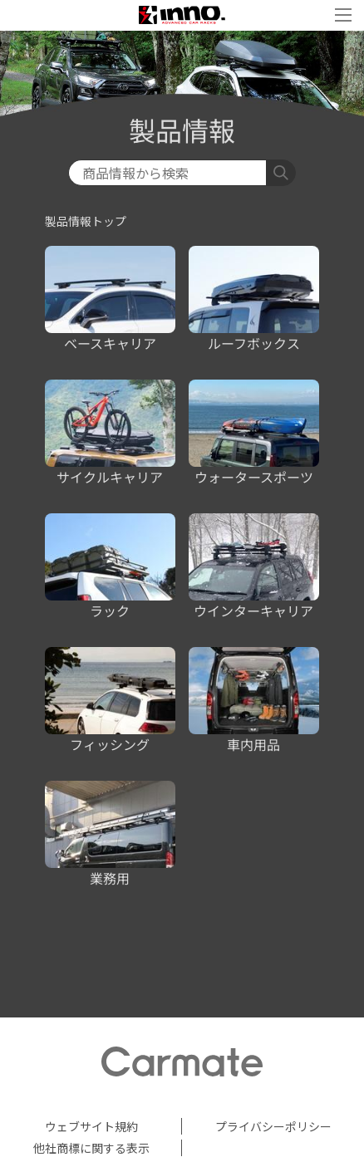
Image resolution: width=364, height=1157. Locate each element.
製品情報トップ (85, 221)
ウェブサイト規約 (91, 1126)
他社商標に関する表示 (91, 1148)
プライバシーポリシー (273, 1126)
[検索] (167, 172)
